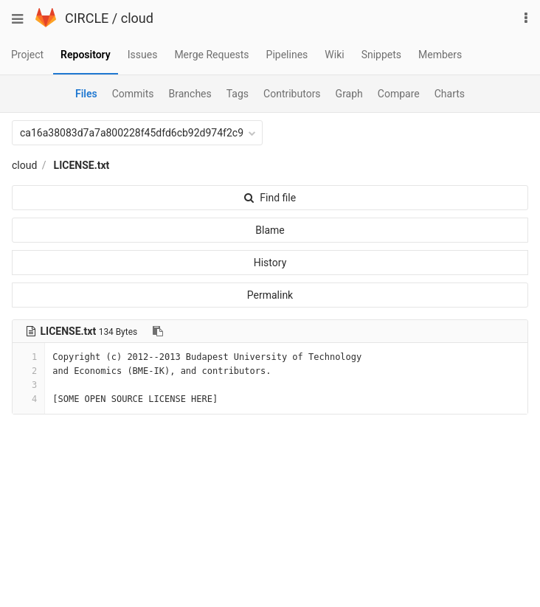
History (270, 262)
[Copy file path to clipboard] (158, 331)
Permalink (270, 295)
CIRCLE (86, 18)
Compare (399, 94)
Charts (450, 94)
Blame (269, 230)
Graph (349, 94)
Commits (133, 94)
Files (86, 94)
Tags (237, 94)
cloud (137, 18)
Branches (190, 94)
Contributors (292, 94)
